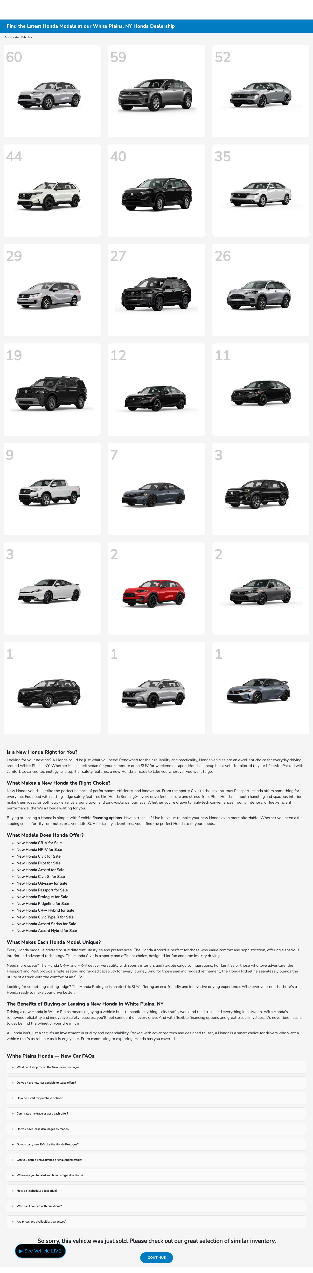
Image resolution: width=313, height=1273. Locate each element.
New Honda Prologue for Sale (42, 897)
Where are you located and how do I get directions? (50, 1175)
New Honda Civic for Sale (38, 856)
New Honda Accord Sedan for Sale (46, 924)
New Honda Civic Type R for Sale (45, 917)
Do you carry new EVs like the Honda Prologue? (47, 1144)
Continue (157, 1257)
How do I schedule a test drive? (37, 1191)
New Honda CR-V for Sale (39, 843)
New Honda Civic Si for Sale (40, 876)
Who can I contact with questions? (39, 1206)
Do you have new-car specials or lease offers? (46, 1083)
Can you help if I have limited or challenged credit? (49, 1160)
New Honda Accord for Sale (40, 870)
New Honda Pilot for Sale (38, 863)
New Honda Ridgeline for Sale (42, 903)
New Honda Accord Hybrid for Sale (46, 930)
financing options (107, 818)
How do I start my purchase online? (39, 1098)
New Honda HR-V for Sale (39, 849)
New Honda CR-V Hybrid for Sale (45, 910)
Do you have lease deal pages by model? (43, 1129)
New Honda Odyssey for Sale (41, 883)
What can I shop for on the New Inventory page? (48, 1067)
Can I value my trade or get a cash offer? (42, 1114)
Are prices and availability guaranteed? (41, 1222)
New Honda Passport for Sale (42, 890)
